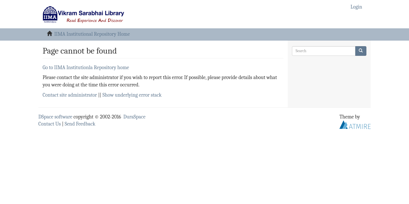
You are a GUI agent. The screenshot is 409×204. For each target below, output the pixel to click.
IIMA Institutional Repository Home (92, 34)
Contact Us (49, 124)
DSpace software (55, 117)
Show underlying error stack (132, 95)
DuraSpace (134, 117)
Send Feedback (80, 124)
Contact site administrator (70, 95)
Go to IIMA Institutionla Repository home (86, 68)
